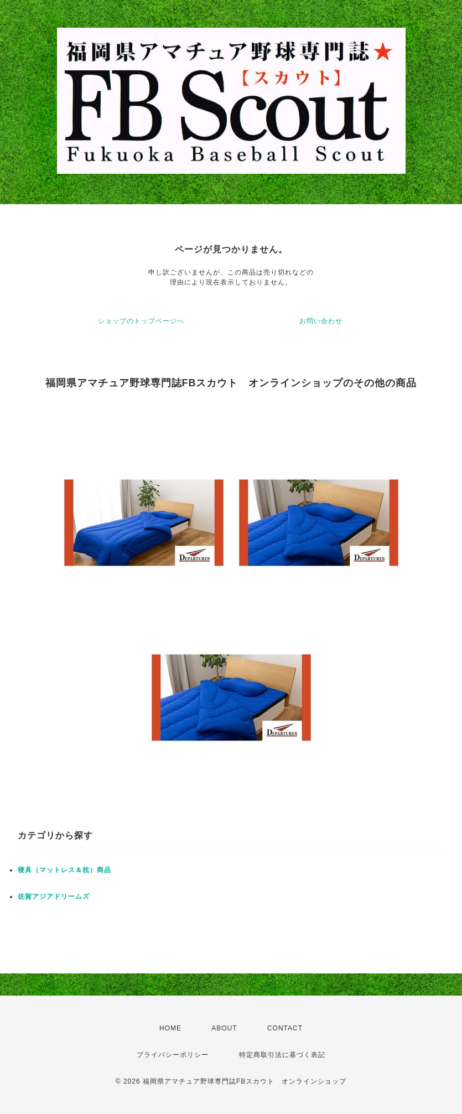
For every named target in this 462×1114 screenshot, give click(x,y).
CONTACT (285, 1028)
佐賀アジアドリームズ (54, 896)
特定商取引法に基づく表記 (282, 1055)
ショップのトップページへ (141, 321)
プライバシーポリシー (173, 1055)
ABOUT (224, 1028)
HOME (170, 1028)
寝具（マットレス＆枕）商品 (64, 870)
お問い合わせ (320, 321)
